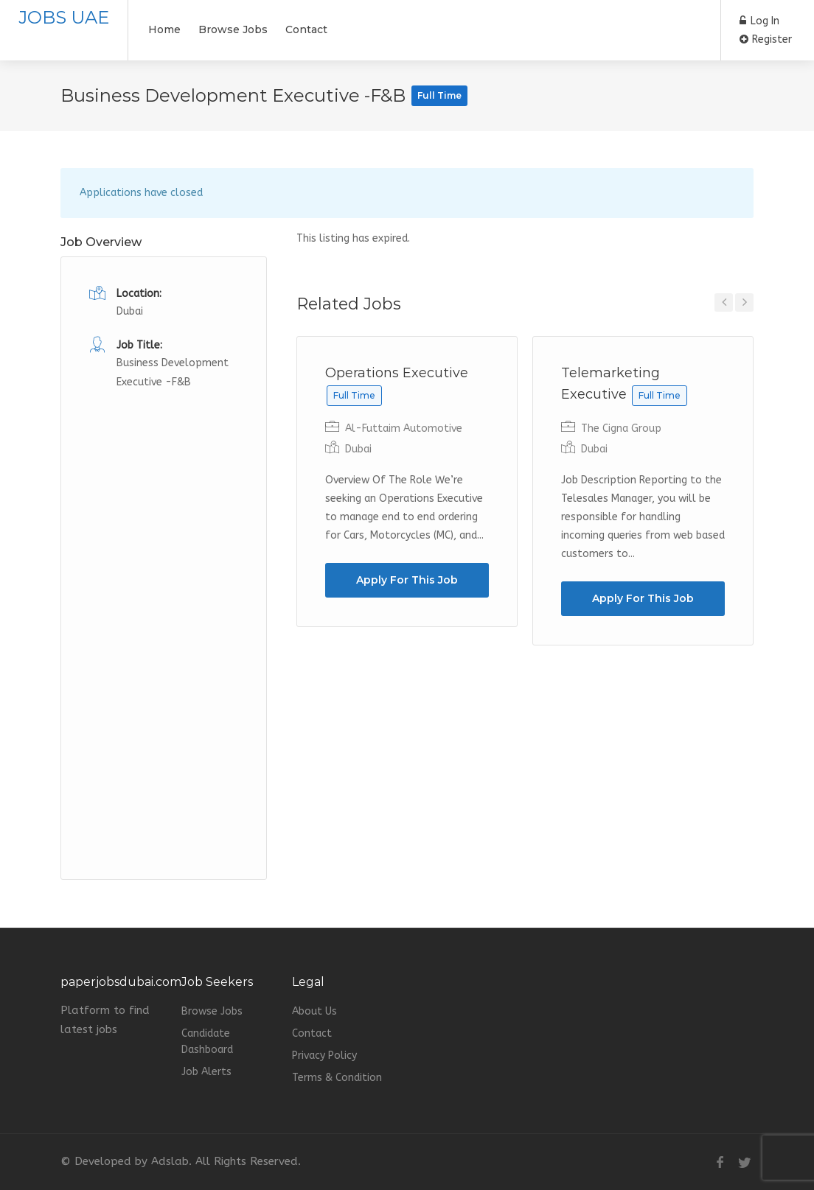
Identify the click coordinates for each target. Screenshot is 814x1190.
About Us (314, 1011)
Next (744, 302)
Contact (306, 29)
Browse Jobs (233, 29)
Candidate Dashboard (207, 1041)
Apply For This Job (407, 580)
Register (766, 39)
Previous (723, 302)
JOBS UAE (63, 17)
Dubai (358, 449)
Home (164, 29)
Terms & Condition (337, 1077)
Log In (759, 21)
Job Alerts (206, 1071)
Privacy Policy (324, 1055)
